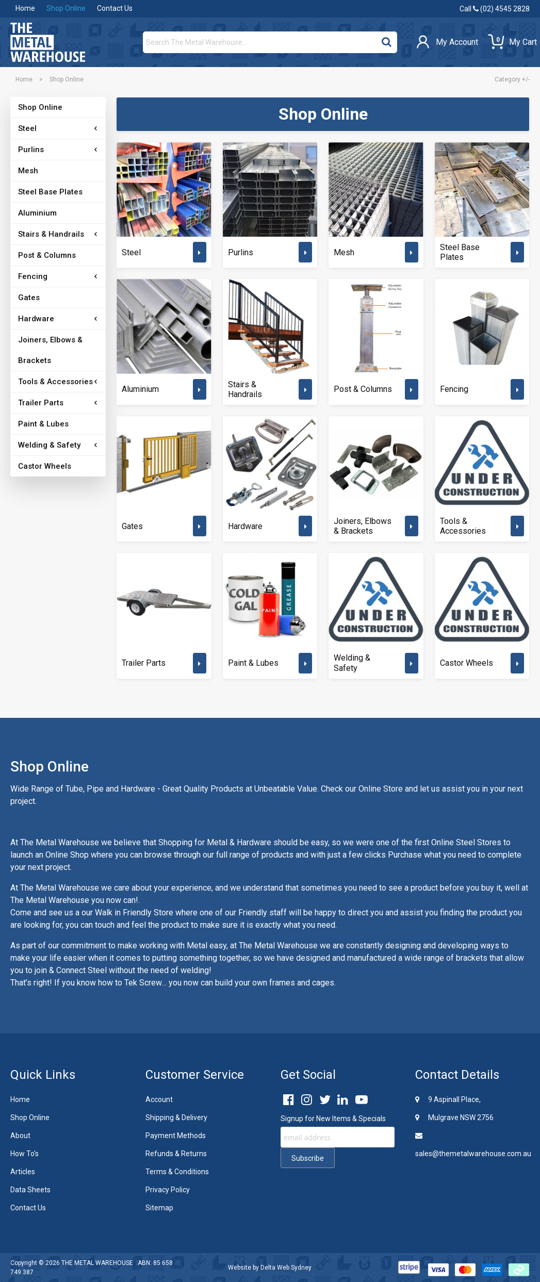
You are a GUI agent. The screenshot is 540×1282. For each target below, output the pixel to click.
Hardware (36, 318)
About (20, 1135)
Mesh (28, 170)
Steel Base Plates (50, 191)
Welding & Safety (49, 445)
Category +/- (512, 79)
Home (25, 8)
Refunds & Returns (176, 1153)
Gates (29, 297)
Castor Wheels (44, 466)
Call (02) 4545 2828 (495, 9)
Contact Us (115, 8)
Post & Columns (47, 255)
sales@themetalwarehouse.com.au (472, 1145)
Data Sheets (30, 1190)
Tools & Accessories (55, 381)
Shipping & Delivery (176, 1117)
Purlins (31, 149)
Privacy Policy (167, 1190)
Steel (27, 128)
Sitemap (159, 1208)
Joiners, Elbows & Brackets (50, 350)
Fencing (32, 276)
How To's (24, 1153)
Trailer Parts (40, 402)
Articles (22, 1172)
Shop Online (66, 8)
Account (159, 1099)
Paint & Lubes (43, 424)
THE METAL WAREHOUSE (97, 1263)
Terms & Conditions (177, 1172)
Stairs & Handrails (51, 234)
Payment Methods (175, 1135)
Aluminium (37, 213)
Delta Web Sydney (286, 1267)
